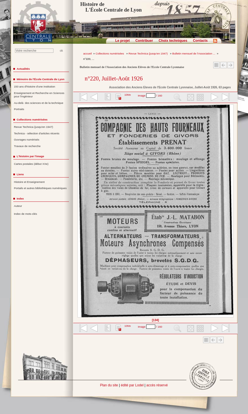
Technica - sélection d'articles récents (36, 133)
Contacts (200, 41)
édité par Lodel (132, 385)
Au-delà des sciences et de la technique (38, 102)
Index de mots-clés (25, 213)
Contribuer (144, 41)
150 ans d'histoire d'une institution (34, 86)
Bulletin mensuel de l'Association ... (193, 53)
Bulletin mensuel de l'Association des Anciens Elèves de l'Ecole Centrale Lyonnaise (132, 67)
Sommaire (216, 65)
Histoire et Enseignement (29, 181)
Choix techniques (173, 41)
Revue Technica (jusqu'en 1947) (149, 53)
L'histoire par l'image (30, 156)
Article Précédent (223, 65)
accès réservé (157, 385)
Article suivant (230, 65)
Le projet (122, 41)
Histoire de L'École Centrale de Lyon (111, 7)
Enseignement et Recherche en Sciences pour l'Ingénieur (39, 94)
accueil (87, 53)
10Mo (127, 94)
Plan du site (109, 385)
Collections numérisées (110, 53)
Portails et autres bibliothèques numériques (40, 188)
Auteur (18, 205)
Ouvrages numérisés (26, 139)
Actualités (23, 68)
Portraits (19, 109)
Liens (20, 174)
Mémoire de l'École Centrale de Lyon (40, 79)
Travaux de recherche (27, 146)
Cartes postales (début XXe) (31, 163)
